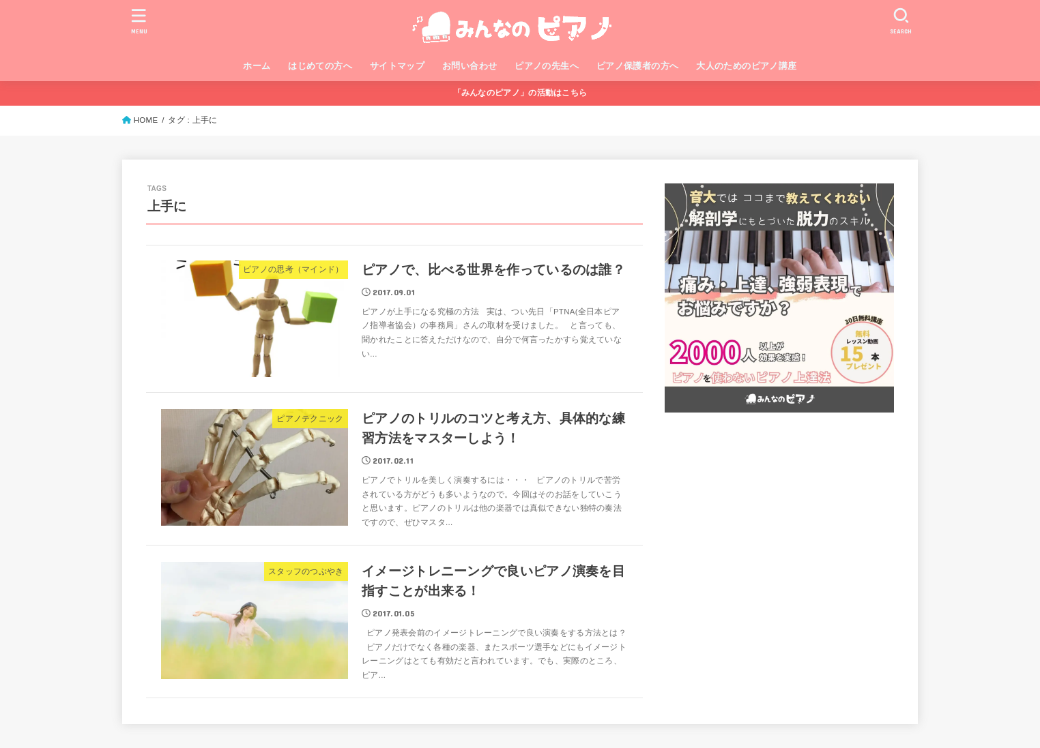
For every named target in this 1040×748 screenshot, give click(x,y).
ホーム (256, 66)
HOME (146, 120)
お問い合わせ (469, 66)
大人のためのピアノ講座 (746, 66)
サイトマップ (397, 66)
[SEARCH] (900, 20)
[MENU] (139, 20)
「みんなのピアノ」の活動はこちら (520, 93)
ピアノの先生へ (547, 66)
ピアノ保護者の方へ (637, 66)
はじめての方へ (320, 66)
